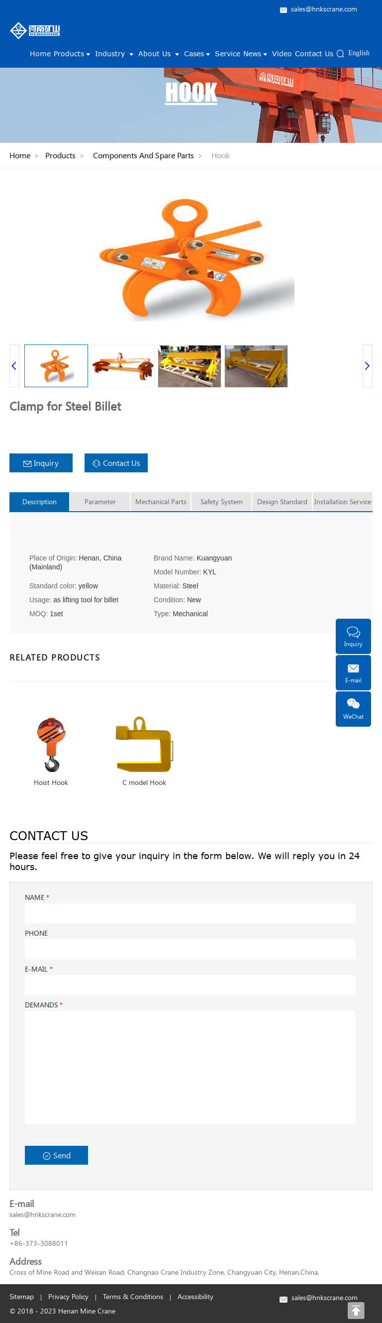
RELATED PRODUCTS (54, 657)
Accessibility (195, 1296)
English (359, 53)
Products (73, 53)
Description (39, 501)
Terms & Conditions (133, 1296)
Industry (115, 53)
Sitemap (21, 1296)
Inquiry (41, 462)
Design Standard (282, 501)
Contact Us (314, 53)
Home (40, 53)
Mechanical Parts (161, 501)
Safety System (221, 501)
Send (57, 1155)
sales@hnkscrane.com (324, 8)
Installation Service (342, 501)
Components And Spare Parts (143, 155)
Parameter (100, 501)
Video (282, 53)
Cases (198, 53)
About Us (159, 53)
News (256, 53)
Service (227, 53)
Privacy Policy (68, 1296)
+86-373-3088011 (38, 1243)
